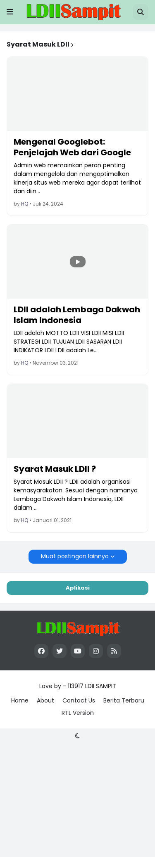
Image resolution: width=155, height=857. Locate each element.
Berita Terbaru (123, 700)
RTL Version (78, 713)
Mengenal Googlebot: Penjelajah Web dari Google (72, 147)
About (45, 700)
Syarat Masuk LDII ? (55, 469)
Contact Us (78, 700)
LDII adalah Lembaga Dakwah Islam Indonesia (77, 314)
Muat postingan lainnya (75, 556)
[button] (10, 12)
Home (20, 700)
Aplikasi (77, 588)
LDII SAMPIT (100, 686)
